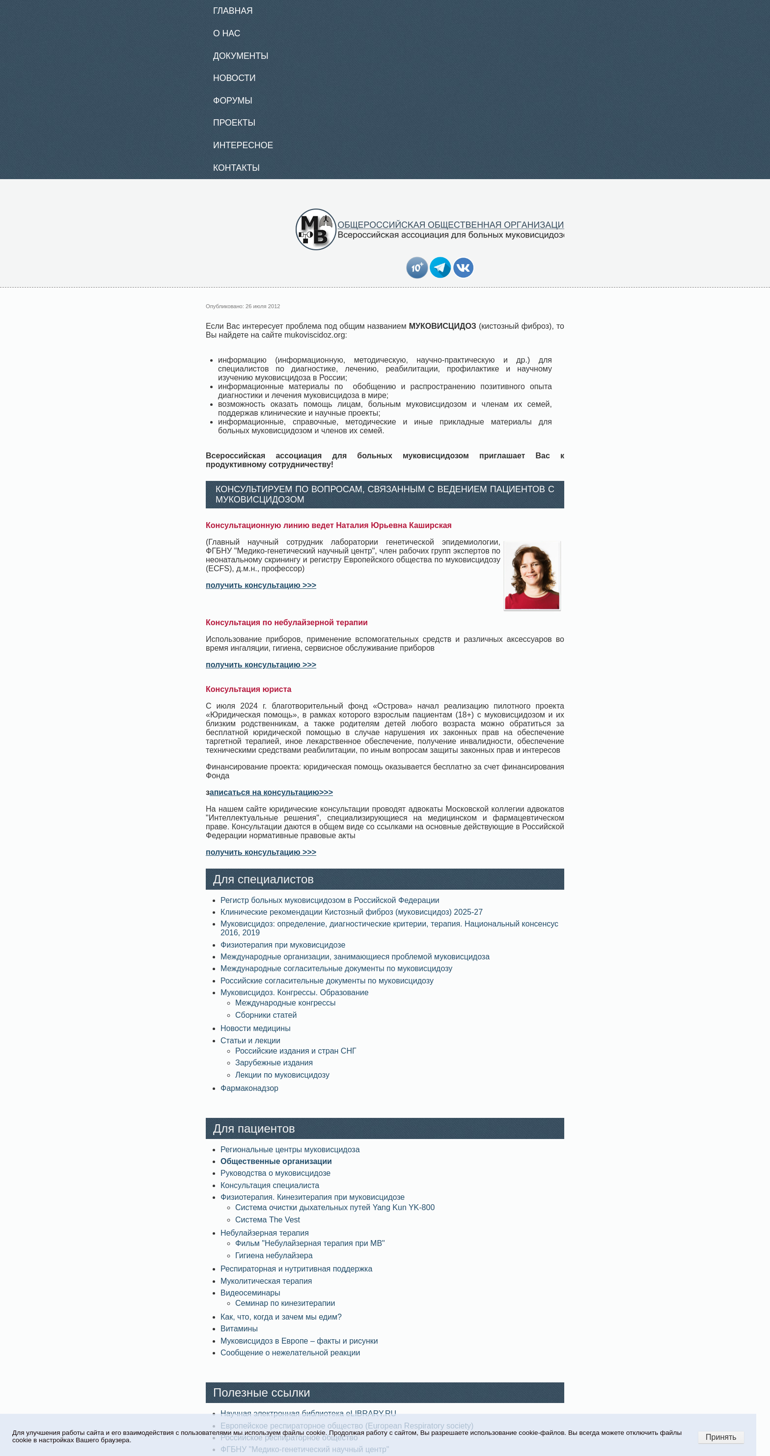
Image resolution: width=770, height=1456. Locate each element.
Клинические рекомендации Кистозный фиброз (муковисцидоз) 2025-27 (351, 912)
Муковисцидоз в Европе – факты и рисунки (299, 1341)
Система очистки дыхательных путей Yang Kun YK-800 (335, 1207)
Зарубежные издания (274, 1063)
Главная (233, 11)
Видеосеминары (250, 1293)
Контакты (236, 168)
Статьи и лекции (250, 1040)
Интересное (243, 145)
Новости (234, 78)
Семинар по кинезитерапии (285, 1303)
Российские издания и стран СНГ (296, 1051)
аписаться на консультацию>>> (271, 792)
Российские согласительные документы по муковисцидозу (327, 981)
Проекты (234, 123)
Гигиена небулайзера (274, 1255)
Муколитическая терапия (266, 1281)
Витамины (239, 1328)
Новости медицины (255, 1028)
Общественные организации (276, 1161)
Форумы (232, 101)
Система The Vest (267, 1220)
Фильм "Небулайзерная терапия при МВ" (310, 1243)
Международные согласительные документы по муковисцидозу (336, 968)
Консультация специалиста (269, 1185)
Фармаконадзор (249, 1088)
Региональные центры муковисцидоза (290, 1149)
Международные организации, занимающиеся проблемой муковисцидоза (355, 957)
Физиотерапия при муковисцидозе (282, 945)
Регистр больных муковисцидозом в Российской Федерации (330, 900)
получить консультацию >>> (261, 585)
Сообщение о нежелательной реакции (290, 1353)
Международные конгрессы (285, 1003)
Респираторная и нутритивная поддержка (296, 1269)
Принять (721, 1437)
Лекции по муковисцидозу (282, 1075)
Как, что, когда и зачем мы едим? (281, 1317)
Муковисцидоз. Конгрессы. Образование (294, 992)
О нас (226, 33)
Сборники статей (266, 1015)
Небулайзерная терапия (264, 1233)
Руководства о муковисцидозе (275, 1173)
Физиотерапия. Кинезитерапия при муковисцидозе (312, 1197)
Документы (241, 56)
